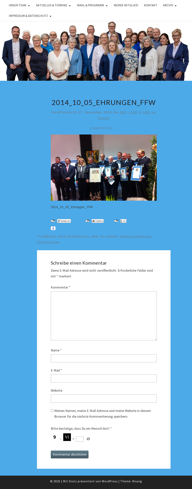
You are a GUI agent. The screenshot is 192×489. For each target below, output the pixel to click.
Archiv (168, 5)
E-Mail (56, 370)
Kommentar (61, 287)
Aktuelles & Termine (51, 5)
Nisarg (137, 481)
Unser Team (17, 5)
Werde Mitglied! (126, 5)
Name (56, 350)
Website (56, 390)
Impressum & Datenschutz (28, 16)
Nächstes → (105, 128)
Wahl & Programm (90, 5)
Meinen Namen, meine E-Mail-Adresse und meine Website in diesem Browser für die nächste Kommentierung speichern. (102, 413)
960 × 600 (128, 112)
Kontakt (150, 5)
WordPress (110, 481)
